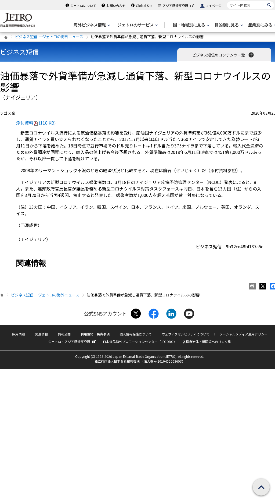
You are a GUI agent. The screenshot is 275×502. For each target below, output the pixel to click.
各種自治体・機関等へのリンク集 (207, 341)
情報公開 (64, 334)
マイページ (213, 5)
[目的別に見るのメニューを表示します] (228, 25)
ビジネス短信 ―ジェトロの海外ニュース (49, 36)
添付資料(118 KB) (36, 122)
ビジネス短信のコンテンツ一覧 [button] (223, 55)
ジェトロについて (83, 5)
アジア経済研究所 (178, 5)
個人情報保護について (136, 334)
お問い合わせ (116, 5)
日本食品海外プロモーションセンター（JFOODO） (140, 341)
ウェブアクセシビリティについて (185, 334)
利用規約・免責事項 (95, 334)
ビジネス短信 (19, 51)
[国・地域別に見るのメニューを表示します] (190, 25)
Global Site (144, 5)
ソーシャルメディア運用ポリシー (243, 334)
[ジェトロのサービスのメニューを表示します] (137, 25)
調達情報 (41, 334)
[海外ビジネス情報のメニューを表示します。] (91, 25)
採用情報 (18, 334)
